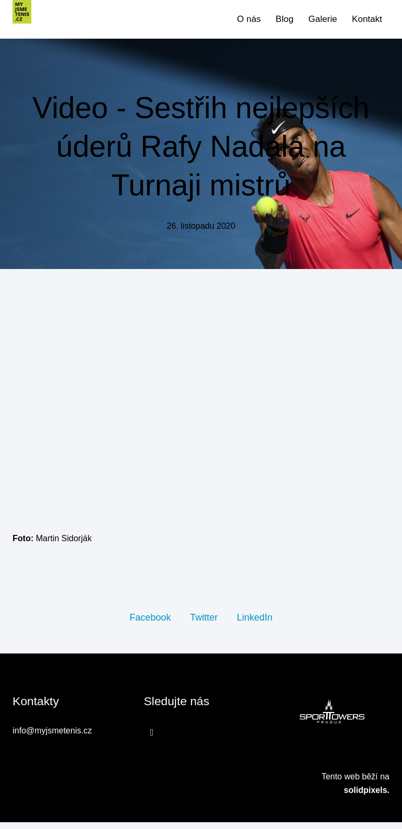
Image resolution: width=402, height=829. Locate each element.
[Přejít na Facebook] (152, 739)
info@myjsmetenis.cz (52, 737)
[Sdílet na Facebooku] (150, 623)
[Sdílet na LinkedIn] (254, 623)
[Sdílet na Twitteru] (204, 623)
